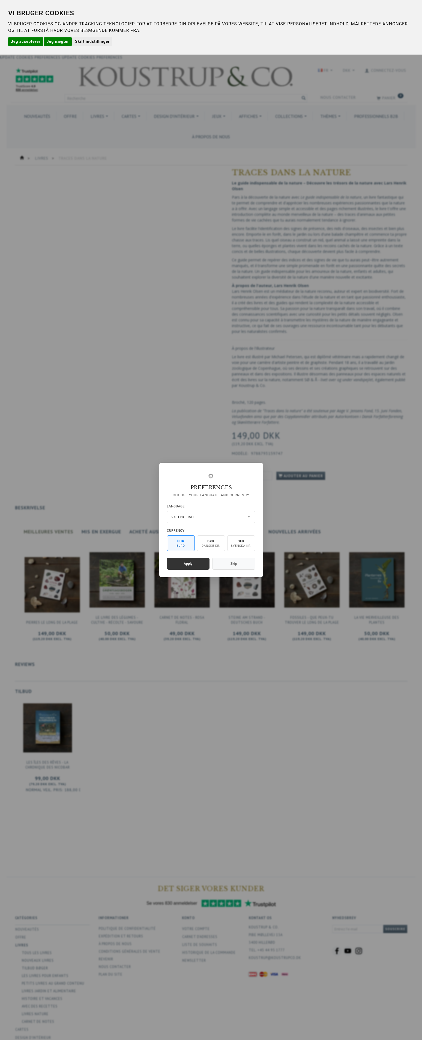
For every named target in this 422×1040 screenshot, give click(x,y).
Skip (233, 563)
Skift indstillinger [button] (92, 41)
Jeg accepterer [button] (25, 41)
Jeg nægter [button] (58, 41)
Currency (176, 531)
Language (176, 506)
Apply (188, 563)
